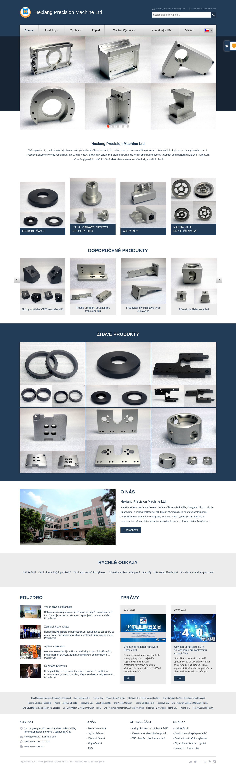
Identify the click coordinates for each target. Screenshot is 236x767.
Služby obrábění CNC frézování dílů (149, 728)
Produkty (52, 30)
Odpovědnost (95, 743)
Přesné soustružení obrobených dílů (149, 733)
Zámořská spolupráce (56, 626)
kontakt (26, 722)
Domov (29, 30)
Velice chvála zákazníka (58, 607)
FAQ (90, 748)
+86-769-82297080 (34, 746)
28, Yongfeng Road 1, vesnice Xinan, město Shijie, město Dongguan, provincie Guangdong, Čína (50, 730)
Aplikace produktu (54, 646)
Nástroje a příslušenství (187, 748)
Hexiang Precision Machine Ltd (143, 501)
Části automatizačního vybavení (191, 738)
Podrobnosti (131, 530)
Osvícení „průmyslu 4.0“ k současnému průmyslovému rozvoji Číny (190, 650)
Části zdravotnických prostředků (191, 733)
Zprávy (75, 30)
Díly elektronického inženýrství (190, 743)
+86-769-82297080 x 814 (204, 8)
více (129, 678)
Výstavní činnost (96, 738)
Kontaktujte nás (162, 30)
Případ (96, 30)
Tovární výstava (124, 30)
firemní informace (97, 728)
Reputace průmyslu (55, 666)
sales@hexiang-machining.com (171, 8)
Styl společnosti (96, 733)
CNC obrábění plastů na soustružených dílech (154, 738)
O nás (190, 30)
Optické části (181, 728)
